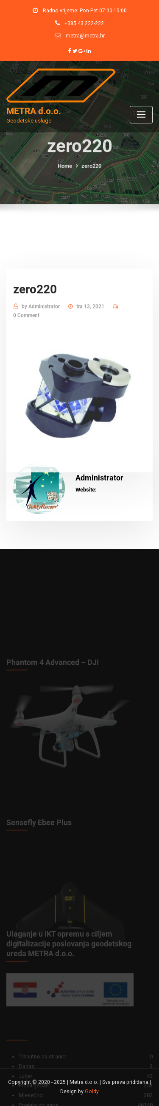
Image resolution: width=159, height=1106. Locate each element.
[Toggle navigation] (141, 114)
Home (65, 172)
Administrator (41, 340)
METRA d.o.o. (33, 111)
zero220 (91, 172)
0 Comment (26, 349)
